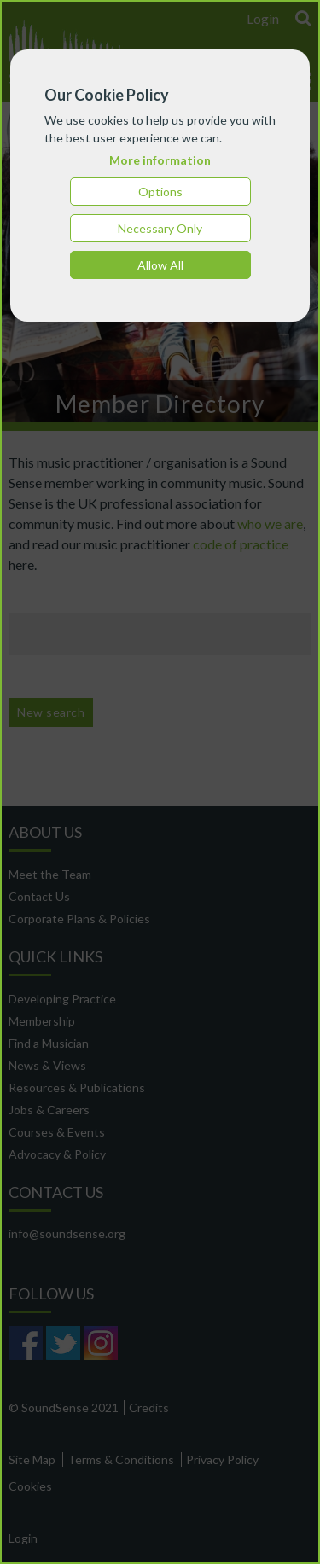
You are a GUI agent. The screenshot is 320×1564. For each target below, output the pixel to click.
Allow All (160, 265)
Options (160, 191)
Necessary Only (160, 228)
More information (160, 160)
